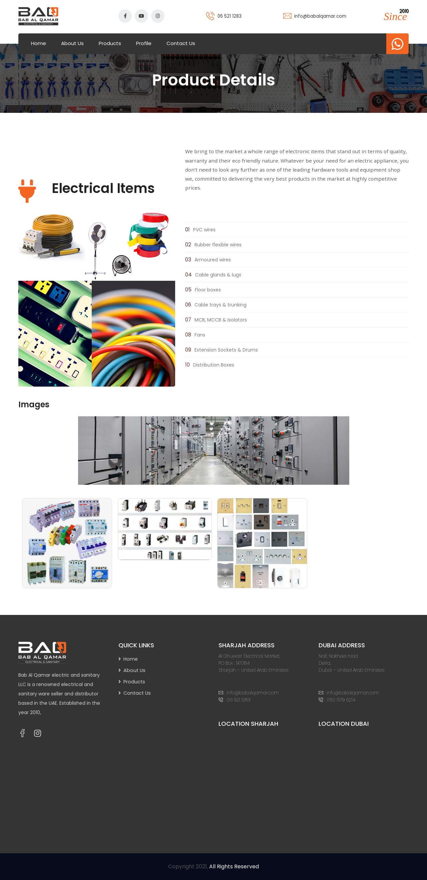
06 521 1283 (230, 16)
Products (110, 43)
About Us (72, 43)
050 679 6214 (341, 699)
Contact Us (180, 43)
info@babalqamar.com (320, 16)
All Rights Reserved (234, 866)
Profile (143, 43)
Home (38, 43)
